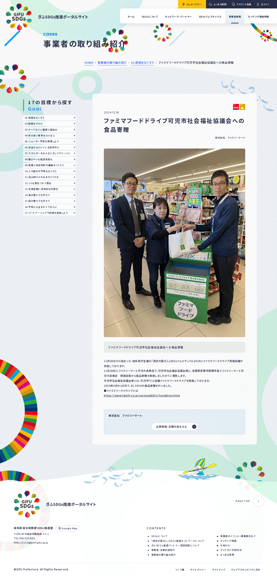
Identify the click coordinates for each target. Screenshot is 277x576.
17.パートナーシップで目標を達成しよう (46, 212)
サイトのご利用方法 (231, 550)
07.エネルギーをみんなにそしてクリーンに (47, 153)
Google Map (68, 528)
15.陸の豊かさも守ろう (37, 200)
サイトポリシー (198, 569)
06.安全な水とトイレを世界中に (42, 147)
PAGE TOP (250, 501)
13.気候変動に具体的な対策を (41, 189)
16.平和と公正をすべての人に (41, 207)
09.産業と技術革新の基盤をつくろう (44, 165)
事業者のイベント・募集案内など (238, 536)
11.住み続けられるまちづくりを (42, 177)
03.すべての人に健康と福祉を (41, 129)
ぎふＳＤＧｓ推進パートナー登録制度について (175, 545)
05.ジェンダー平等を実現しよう (42, 141)
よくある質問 (227, 554)
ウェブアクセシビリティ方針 (245, 569)
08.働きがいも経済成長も (39, 159)
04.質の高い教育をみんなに (40, 135)
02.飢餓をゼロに (34, 123)
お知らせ (225, 545)
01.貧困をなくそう (142, 62)
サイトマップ (218, 569)
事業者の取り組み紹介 (112, 62)
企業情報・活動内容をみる (176, 427)
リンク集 (180, 569)
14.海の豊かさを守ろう (37, 195)
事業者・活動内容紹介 (163, 550)
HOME (89, 62)
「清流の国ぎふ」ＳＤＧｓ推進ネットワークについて (177, 540)
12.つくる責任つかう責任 (38, 183)
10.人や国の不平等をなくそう (41, 171)
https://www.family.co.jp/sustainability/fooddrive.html (142, 395)
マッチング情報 (228, 540)
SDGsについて (159, 536)
